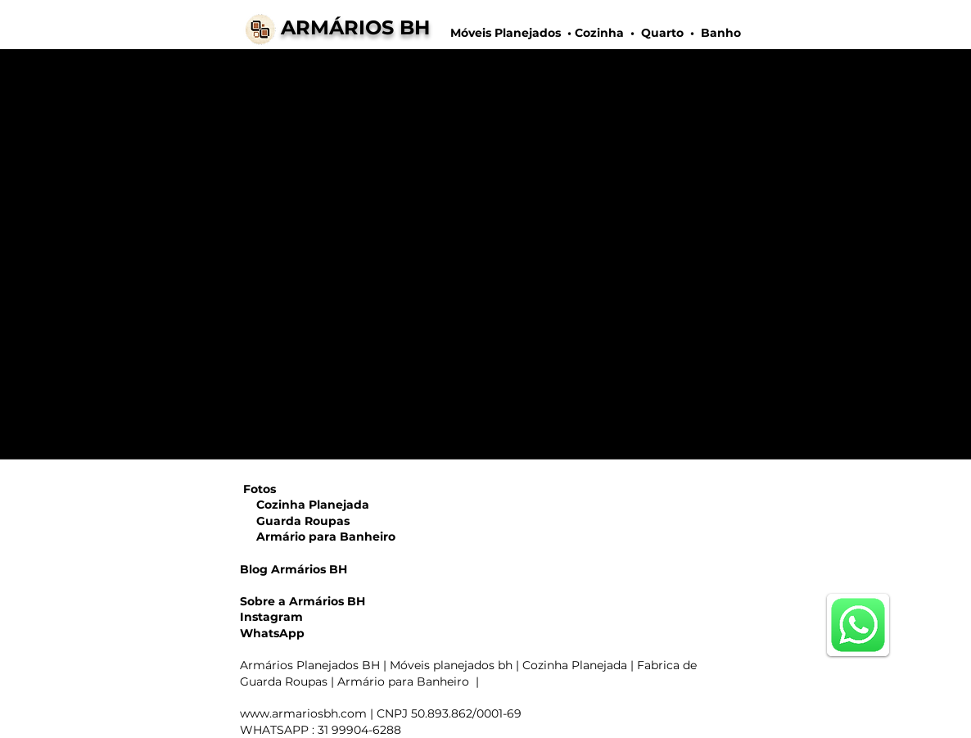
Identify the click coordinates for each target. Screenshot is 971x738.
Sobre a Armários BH (302, 601)
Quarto (662, 32)
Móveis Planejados (507, 32)
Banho (719, 32)
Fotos (259, 489)
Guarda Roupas (295, 521)
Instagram (271, 616)
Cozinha (599, 32)
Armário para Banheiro (317, 536)
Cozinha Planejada (304, 504)
